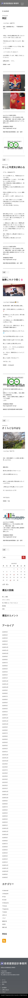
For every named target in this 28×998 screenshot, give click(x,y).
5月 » (7, 584)
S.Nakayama (5, 902)
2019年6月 (5, 846)
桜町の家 (4, 927)
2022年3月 (5, 745)
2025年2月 (5, 641)
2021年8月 (5, 767)
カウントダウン (6, 599)
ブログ (4, 918)
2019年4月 (5, 853)
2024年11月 (5, 650)
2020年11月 (5, 794)
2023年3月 (5, 708)
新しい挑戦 (5, 596)
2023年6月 (5, 699)
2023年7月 (5, 696)
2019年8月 (5, 840)
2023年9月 (5, 690)
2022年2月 (5, 748)
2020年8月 (5, 803)
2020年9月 (5, 800)
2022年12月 (5, 717)
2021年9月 (5, 764)
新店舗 (4, 606)
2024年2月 (5, 674)
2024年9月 (5, 656)
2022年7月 (5, 733)
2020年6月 (5, 810)
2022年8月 (5, 730)
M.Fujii (4, 896)
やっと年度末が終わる (13, 167)
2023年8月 (5, 693)
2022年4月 (5, 742)
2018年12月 (5, 865)
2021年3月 (5, 782)
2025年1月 (5, 644)
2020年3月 (5, 819)
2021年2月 (5, 785)
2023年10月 (5, 687)
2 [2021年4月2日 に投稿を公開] (17, 568)
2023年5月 (5, 702)
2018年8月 (5, 877)
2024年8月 (5, 659)
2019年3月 (5, 856)
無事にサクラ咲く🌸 (12, 279)
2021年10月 (5, 760)
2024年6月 (5, 665)
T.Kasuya (4, 906)
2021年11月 (5, 757)
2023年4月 (5, 705)
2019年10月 (5, 834)
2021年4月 (5, 779)
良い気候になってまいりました (10, 602)
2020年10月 (5, 797)
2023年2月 (5, 711)
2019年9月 (5, 837)
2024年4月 (5, 668)
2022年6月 (5, 736)
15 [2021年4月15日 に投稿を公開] (14, 574)
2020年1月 (5, 825)
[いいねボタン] (4, 160)
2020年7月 (5, 807)
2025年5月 (5, 632)
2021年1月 (5, 788)
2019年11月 (5, 831)
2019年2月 (5, 859)
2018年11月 (5, 868)
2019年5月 (5, 849)
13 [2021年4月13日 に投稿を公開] (6, 574)
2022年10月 (5, 724)
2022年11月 (5, 721)
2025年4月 (5, 635)
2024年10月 (5, 653)
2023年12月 (5, 681)
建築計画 (4, 921)
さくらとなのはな (11, 428)
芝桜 (3, 609)
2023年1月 (5, 714)
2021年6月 (5, 773)
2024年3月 (5, 671)
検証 (4, 18)
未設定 (4, 924)
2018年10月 (5, 871)
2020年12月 (5, 791)
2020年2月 (5, 822)
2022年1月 (5, 751)
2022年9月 (5, 727)
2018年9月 (5, 874)
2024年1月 (5, 678)
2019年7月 (5, 843)
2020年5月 (5, 813)
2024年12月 (5, 647)
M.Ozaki (4, 899)
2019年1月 (5, 862)
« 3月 (3, 584)
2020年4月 (5, 816)
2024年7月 (5, 662)
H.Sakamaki (5, 890)
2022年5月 (5, 739)
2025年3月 (5, 638)
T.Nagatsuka (5, 909)
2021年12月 (5, 754)
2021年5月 (5, 776)
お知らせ (4, 915)
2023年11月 (5, 684)
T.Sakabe (4, 912)
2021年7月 (5, 770)
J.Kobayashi (5, 893)
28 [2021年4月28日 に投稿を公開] (10, 580)
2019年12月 (5, 828)
